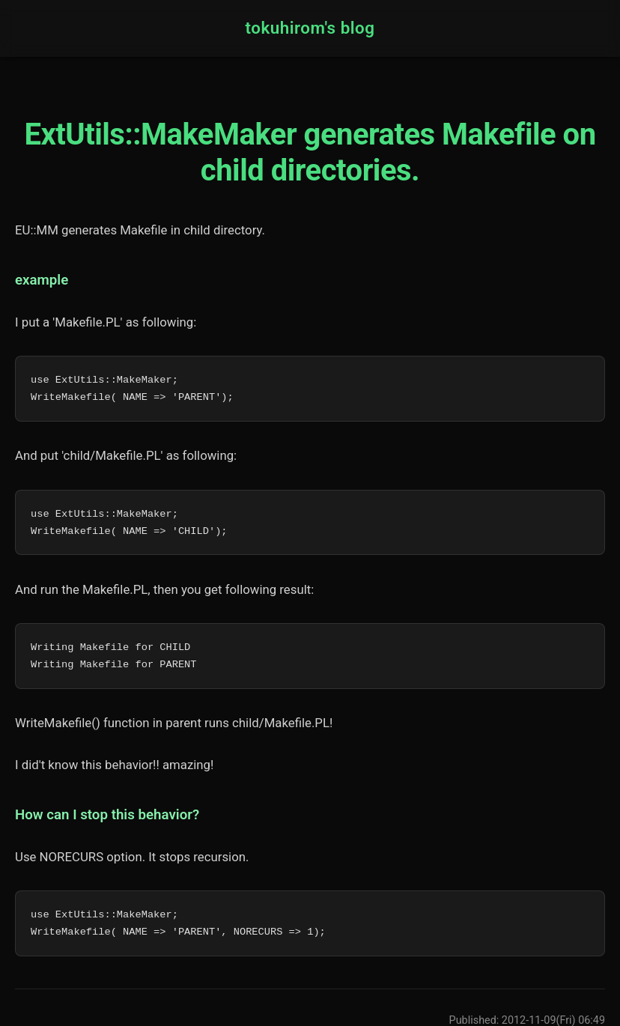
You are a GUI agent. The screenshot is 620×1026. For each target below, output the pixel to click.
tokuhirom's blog (309, 27)
